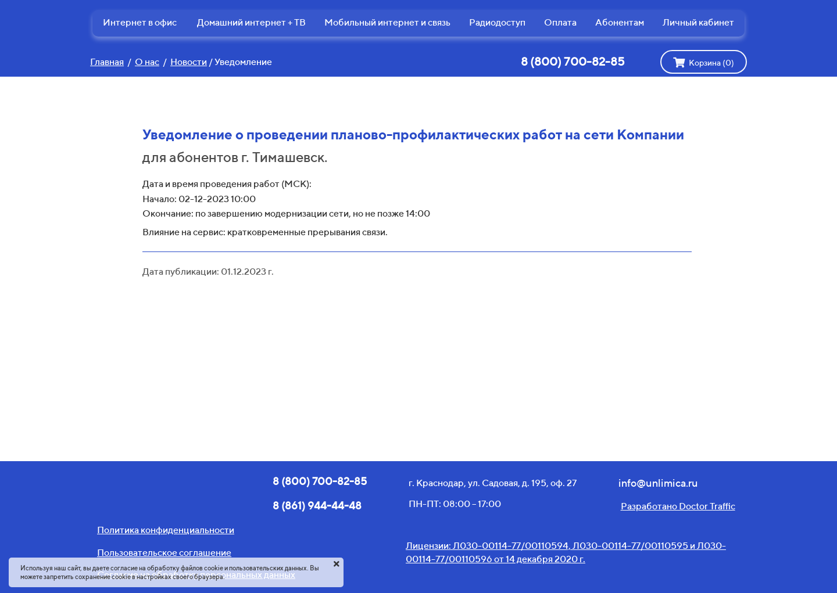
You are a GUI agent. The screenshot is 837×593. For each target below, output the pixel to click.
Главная (107, 61)
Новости (188, 61)
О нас (147, 61)
